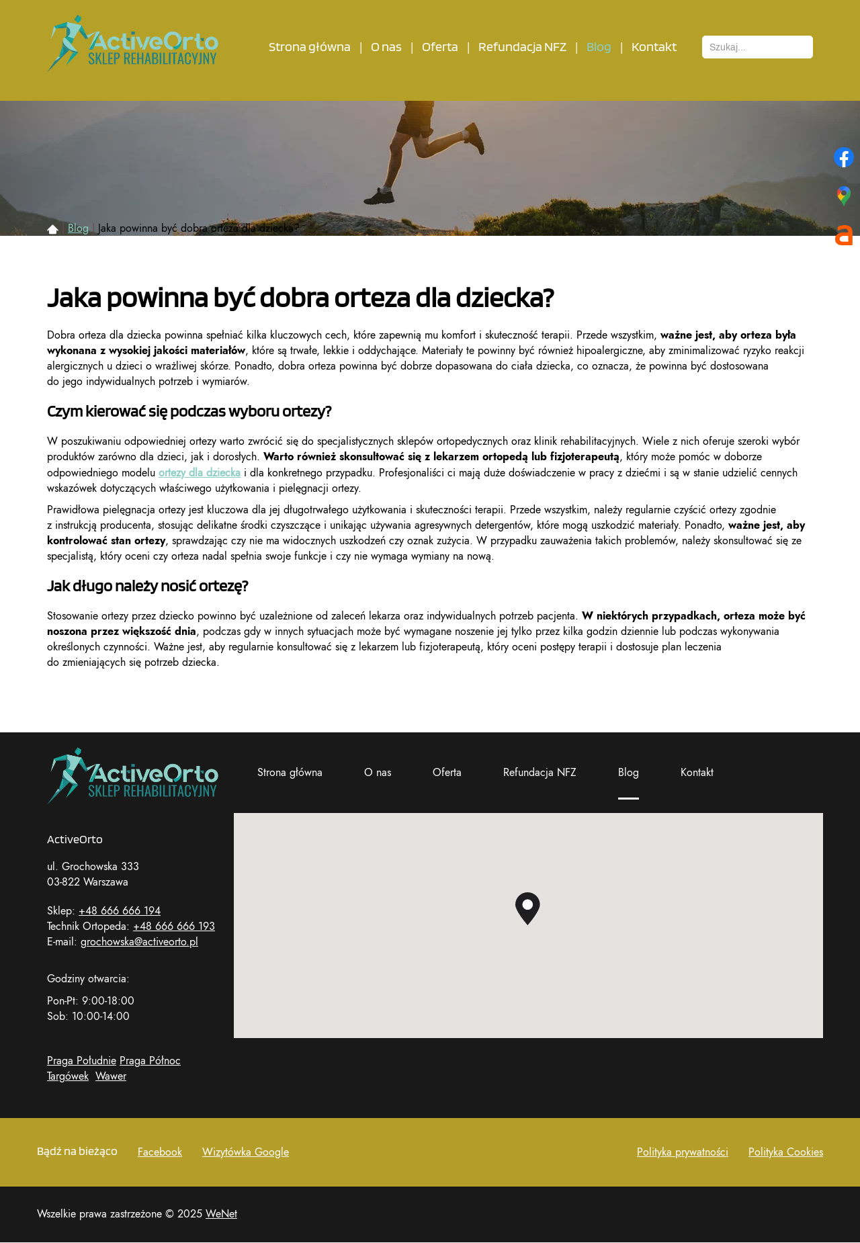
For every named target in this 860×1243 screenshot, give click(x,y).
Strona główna (310, 47)
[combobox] (757, 47)
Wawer (110, 1076)
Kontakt (654, 47)
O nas (386, 47)
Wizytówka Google (245, 1152)
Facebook (160, 1152)
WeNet (221, 1214)
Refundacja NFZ (522, 47)
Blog (599, 47)
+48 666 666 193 (174, 926)
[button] (527, 908)
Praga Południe (81, 1061)
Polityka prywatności (682, 1152)
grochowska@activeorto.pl (139, 942)
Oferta (440, 47)
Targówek (68, 1076)
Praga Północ (150, 1061)
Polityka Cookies (785, 1152)
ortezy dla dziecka (200, 473)
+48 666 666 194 (120, 911)
